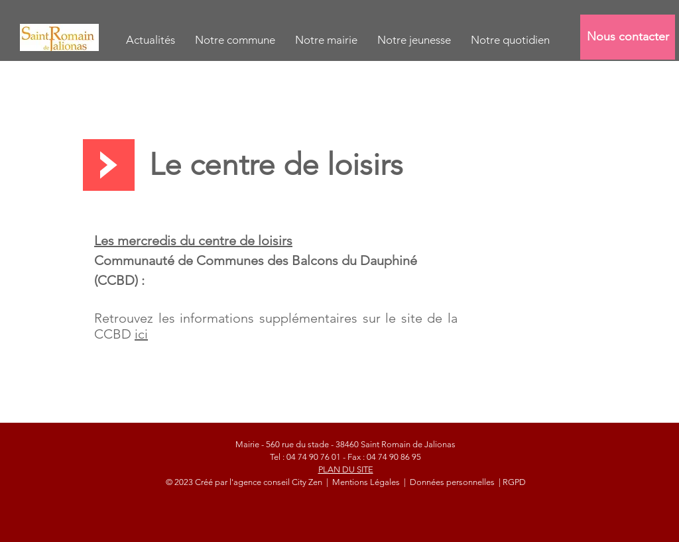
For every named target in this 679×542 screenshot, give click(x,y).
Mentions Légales (367, 482)
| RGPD (511, 482)
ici (141, 334)
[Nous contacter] (627, 37)
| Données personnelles (449, 482)
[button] (235, 40)
